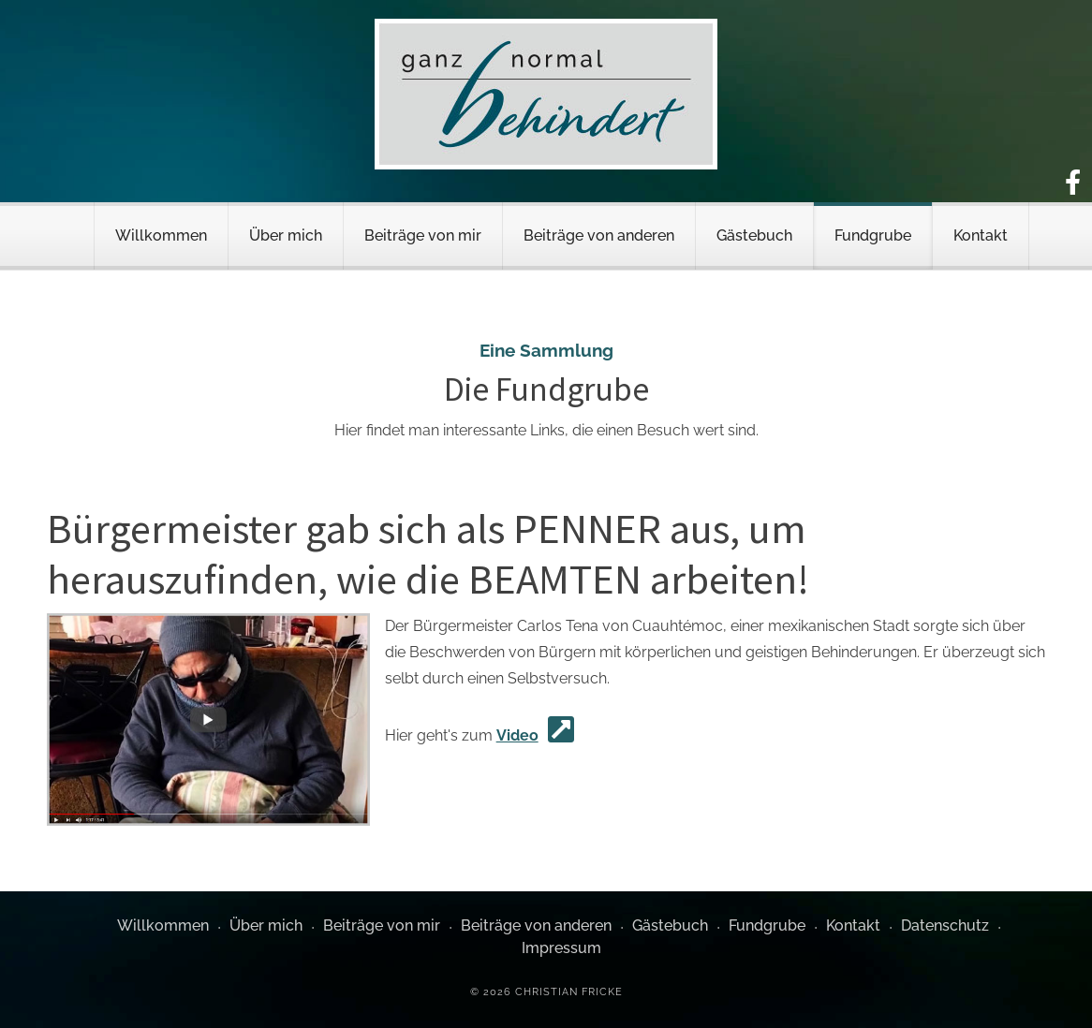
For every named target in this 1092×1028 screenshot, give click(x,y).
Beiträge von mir (422, 235)
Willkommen (161, 235)
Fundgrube (872, 235)
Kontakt (980, 235)
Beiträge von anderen (599, 235)
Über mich (285, 235)
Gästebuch (754, 235)
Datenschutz (945, 925)
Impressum (561, 948)
